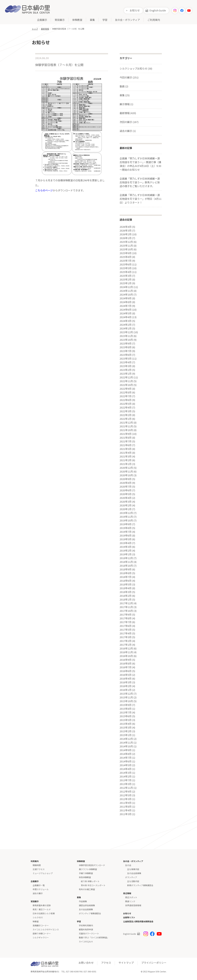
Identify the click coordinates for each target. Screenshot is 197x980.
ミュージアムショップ (43, 873)
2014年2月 (126, 776)
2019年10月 (126, 520)
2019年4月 (126, 543)
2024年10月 (126, 294)
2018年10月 (126, 565)
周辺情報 (127, 893)
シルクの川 (38, 917)
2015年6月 (126, 716)
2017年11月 (126, 607)
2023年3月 (126, 366)
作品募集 (83, 901)
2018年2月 (126, 595)
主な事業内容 (133, 869)
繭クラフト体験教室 (88, 869)
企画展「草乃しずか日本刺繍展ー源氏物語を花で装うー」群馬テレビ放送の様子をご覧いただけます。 (140, 182)
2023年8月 (126, 347)
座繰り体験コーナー (42, 933)
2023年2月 (126, 370)
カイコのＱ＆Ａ (86, 941)
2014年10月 (126, 746)
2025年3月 (126, 275)
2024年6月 (126, 309)
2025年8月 (126, 257)
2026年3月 (126, 230)
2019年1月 (126, 554)
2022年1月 (126, 419)
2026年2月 (126, 234)
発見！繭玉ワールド (42, 909)
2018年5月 (126, 584)
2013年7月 (126, 780)
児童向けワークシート (89, 933)
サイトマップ (126, 962)
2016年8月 (126, 663)
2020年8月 (126, 483)
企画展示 (42, 20)
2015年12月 (126, 693)
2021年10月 (126, 430)
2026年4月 (126, 227)
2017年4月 (126, 633)
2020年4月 (126, 498)
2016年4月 (126, 678)
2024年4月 (126, 317)
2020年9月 (126, 479)
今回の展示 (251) (129, 77)
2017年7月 (126, 622)
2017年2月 (126, 641)
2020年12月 (126, 467)
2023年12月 (126, 332)
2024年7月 (126, 306)
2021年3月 (126, 456)
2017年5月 (126, 629)
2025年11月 (126, 245)
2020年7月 (126, 486)
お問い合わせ (86, 962)
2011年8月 (126, 806)
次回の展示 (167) (129, 122)
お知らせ (135, 10)
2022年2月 (126, 415)
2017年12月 (126, 603)
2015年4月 (126, 723)
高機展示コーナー (41, 925)
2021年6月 (126, 445)
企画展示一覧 (39, 885)
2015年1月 (126, 735)
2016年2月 (126, 686)
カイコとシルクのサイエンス (46, 929)
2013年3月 (126, 784)
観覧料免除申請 (86, 929)
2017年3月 (126, 637)
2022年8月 (126, 392)
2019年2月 (126, 550)
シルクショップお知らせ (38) (136, 68)
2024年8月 (126, 302)
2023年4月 (126, 362)
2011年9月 (126, 803)
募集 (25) (125, 95)
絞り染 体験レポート (90, 881)
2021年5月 (126, 449)
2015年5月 (126, 720)
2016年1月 (126, 690)
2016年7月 (126, 667)
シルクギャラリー (41, 937)
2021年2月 (126, 460)
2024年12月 (126, 287)
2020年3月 (126, 501)
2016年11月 (126, 652)
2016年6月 (126, 671)
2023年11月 (126, 336)
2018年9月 (126, 569)
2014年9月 (126, 750)
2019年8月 (126, 528)
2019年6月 (126, 535)
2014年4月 (126, 769)
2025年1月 (126, 283)
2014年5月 (126, 765)
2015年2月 (126, 731)
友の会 (128, 865)
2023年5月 (126, 358)
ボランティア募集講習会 (90, 913)
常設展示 (60, 20)
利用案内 (35, 861)
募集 (92, 20)
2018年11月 (126, 562)
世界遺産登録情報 (133, 905)
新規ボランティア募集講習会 (140, 885)
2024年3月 (126, 321)
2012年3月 (126, 799)
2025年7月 (126, 260)
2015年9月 (126, 705)
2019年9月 (126, 524)
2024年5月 (126, 313)
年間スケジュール (41, 889)
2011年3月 (126, 814)
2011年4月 (126, 810)
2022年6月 (126, 400)
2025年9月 (126, 253)
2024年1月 (126, 328)
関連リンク (130, 901)
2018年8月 (126, 573)
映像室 (36, 921)
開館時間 (37, 865)
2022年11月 (126, 381)
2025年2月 (126, 279)
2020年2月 (126, 505)
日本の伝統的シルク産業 (44, 913)
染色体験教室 (85, 877)
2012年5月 (126, 795)
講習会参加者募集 (87, 905)
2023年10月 (126, 339)
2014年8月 (126, 754)
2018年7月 (126, 577)
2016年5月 (126, 675)
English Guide (158, 10)
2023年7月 (126, 351)
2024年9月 (126, 298)
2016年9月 (126, 659)
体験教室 (77, 20)
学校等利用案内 (86, 925)
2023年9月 (126, 343)
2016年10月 (126, 656)
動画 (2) (124, 86)
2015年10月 (126, 701)
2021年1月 (126, 464)
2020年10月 (126, 475)
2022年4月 (126, 407)
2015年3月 (126, 727)
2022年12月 (126, 377)
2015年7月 (126, 712)
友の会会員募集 (86, 909)
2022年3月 (126, 411)
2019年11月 (126, 516)
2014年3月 (126, 772)
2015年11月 (126, 697)
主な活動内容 (133, 881)
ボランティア (131, 877)
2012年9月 (126, 791)
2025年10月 (126, 249)
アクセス (106, 962)
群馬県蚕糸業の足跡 (42, 905)
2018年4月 (126, 588)
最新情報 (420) (128, 113)
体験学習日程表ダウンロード (92, 865)
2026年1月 (126, 238)
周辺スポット (131, 897)
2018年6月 (126, 580)
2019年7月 (126, 531)
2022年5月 (126, 403)
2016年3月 (126, 682)
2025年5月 (126, 268)
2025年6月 (126, 264)
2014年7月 (126, 757)
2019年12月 (126, 513)
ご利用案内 (153, 20)
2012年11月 (126, 787)
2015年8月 (126, 708)
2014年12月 (126, 739)
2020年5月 (126, 494)
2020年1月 (126, 509)
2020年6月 (126, 490)
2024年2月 (126, 324)
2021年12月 (126, 422)
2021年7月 (126, 441)
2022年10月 (126, 385)
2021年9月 (126, 434)
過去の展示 (38, 893)
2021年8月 (126, 437)
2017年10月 (126, 611)
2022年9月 (126, 388)
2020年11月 (126, 471)
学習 (104, 20)
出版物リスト (129, 917)
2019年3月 (126, 547)
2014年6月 (126, 761)
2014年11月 (126, 742)
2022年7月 (126, 396)
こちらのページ (44, 190)
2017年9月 (126, 614)
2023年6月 (126, 355)
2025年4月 (126, 272)
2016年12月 (126, 648)
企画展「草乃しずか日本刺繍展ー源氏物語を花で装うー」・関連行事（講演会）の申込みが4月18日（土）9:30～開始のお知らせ (140, 163)
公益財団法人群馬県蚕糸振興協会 (138, 921)
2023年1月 (126, 373)
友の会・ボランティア (127, 20)
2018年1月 (126, 599)
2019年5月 (126, 539)
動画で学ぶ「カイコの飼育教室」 (94, 937)
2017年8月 (126, 618)
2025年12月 (126, 242)
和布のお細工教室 (87, 889)
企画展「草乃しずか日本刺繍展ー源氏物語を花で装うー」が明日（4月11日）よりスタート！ (140, 198)
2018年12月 (126, 558)
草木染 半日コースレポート (93, 885)
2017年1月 (126, 644)
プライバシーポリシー (153, 962)
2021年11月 (126, 426)
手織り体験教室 (86, 873)
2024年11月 (126, 291)
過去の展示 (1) (128, 131)
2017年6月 (126, 626)
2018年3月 (126, 592)
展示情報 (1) (126, 104)
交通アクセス (39, 869)
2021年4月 (126, 452)
